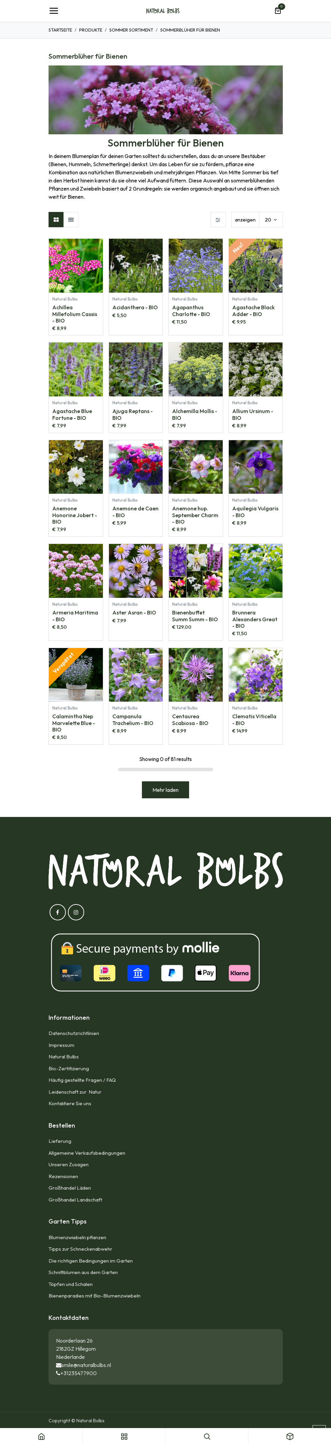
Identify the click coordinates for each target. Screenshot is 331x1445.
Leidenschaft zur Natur (76, 1092)
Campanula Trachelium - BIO (132, 719)
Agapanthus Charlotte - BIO (191, 310)
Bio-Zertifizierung (69, 1068)
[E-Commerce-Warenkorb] (278, 11)
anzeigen (245, 219)
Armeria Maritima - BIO (75, 615)
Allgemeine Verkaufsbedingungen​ (87, 1153)
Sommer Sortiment (131, 30)
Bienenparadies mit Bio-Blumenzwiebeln (95, 1295)
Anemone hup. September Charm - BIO (195, 515)
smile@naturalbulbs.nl (86, 1365)
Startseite (60, 30)
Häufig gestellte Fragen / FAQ (82, 1080)
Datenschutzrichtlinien (74, 1033)
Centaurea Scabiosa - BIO (190, 719)
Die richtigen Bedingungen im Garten (91, 1260)
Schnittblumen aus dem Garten (83, 1272)
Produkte (90, 30)
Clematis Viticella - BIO (254, 719)
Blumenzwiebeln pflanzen (77, 1237)
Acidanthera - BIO (135, 307)
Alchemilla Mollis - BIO (194, 414)
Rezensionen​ (63, 1176)
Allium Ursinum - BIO (252, 414)
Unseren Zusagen (69, 1164)
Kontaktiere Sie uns (70, 1103)
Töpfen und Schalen (71, 1284)
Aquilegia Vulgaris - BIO (255, 512)
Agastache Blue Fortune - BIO (72, 414)
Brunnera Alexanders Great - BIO (254, 619)
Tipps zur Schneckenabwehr (80, 1249)
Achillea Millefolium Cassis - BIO (74, 314)
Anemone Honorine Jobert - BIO (74, 515)
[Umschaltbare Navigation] (54, 11)
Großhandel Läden (70, 1188)
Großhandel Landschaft (75, 1199)
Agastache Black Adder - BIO (253, 310)
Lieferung (60, 1141)
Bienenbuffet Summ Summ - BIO (195, 615)
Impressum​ (61, 1045)
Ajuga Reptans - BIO (132, 414)
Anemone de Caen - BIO (135, 512)
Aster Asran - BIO (134, 612)
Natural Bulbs (64, 1056)
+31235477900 (78, 1373)
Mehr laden (165, 789)
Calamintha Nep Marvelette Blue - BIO (73, 723)
